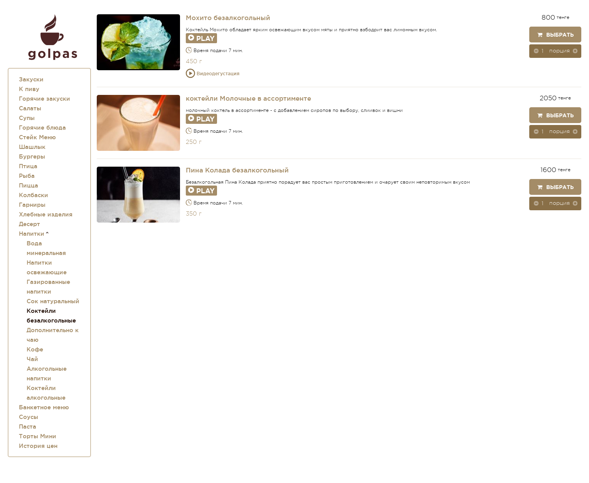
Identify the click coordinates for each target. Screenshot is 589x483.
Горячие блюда (42, 127)
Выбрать (555, 35)
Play (201, 38)
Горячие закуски (44, 98)
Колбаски (33, 195)
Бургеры (32, 156)
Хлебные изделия (45, 214)
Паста (27, 426)
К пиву (29, 89)
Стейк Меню (37, 137)
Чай (32, 359)
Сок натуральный (53, 301)
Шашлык (32, 147)
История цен (38, 445)
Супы (27, 118)
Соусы (28, 417)
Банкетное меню (44, 407)
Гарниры (32, 204)
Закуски (31, 79)
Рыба (27, 175)
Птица (28, 166)
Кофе (35, 349)
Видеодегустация (212, 73)
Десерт (29, 224)
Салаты (30, 108)
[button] (575, 50)
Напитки (31, 233)
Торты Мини (37, 436)
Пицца (28, 185)
